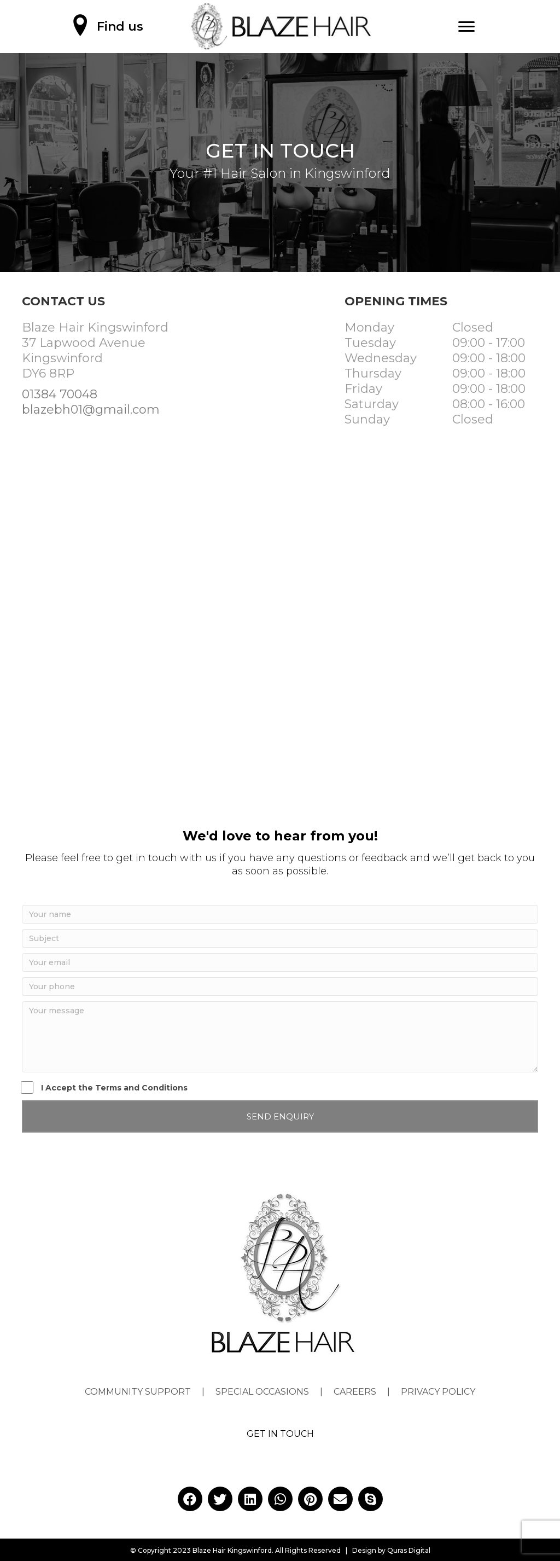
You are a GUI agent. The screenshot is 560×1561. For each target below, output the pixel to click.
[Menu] (466, 27)
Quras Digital (408, 1550)
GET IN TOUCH (280, 1434)
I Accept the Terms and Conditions (105, 1087)
